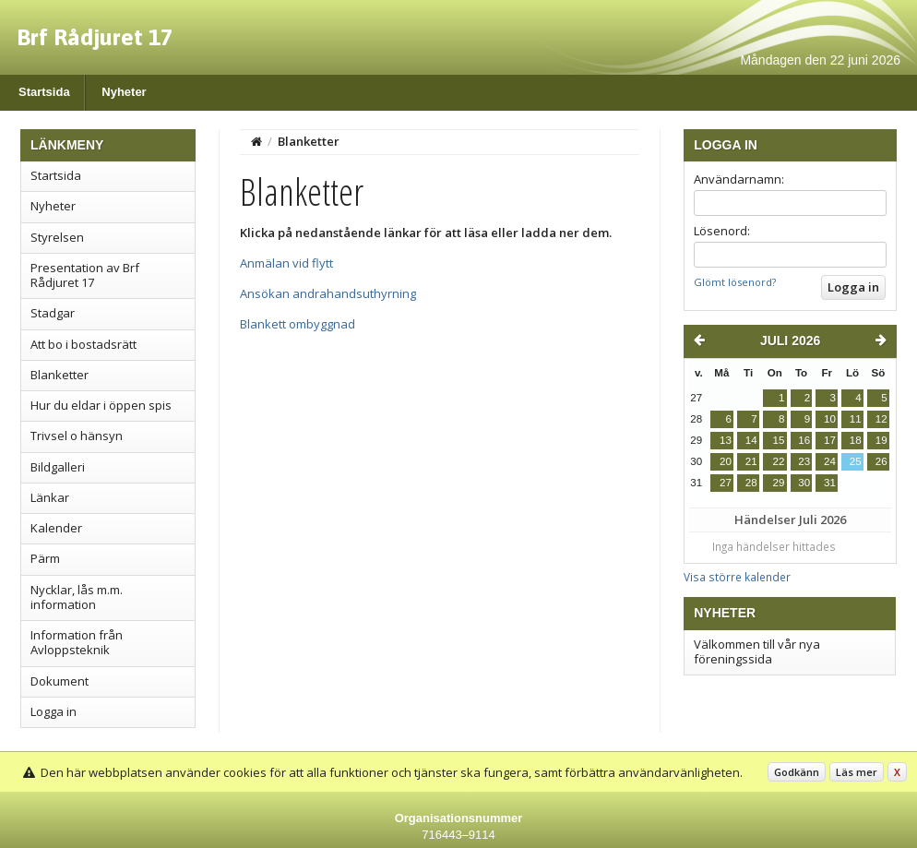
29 (778, 482)
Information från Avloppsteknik (76, 642)
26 (881, 461)
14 (751, 440)
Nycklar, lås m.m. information (76, 597)
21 (751, 461)
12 (881, 418)
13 (726, 440)
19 (881, 440)
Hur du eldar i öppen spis (101, 405)
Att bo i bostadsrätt (83, 344)
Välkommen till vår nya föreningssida (757, 651)
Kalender (56, 528)
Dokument (59, 681)
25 (856, 461)
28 (751, 482)
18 (856, 440)
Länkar (49, 497)
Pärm (45, 558)
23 (804, 461)
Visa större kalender (737, 576)
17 (830, 440)
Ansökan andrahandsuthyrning (328, 293)
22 (778, 461)
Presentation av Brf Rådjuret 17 (84, 275)
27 (726, 482)
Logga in (53, 711)
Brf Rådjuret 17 (95, 37)
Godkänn (796, 772)
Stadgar (52, 313)
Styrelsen (57, 237)
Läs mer (856, 772)
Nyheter (123, 92)
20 (726, 461)
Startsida (44, 92)
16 (804, 440)
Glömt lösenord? (735, 282)
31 (830, 482)
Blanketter (59, 374)
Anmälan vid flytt (286, 263)
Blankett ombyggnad (297, 324)
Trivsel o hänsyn (76, 435)
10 (830, 418)
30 (804, 482)
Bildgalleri (57, 467)
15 (778, 440)
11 (856, 418)
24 (830, 461)
